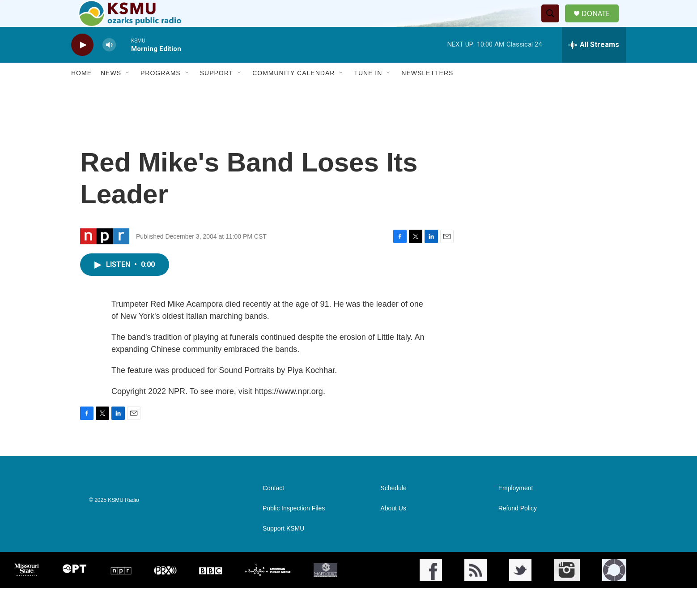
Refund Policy (517, 528)
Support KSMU (283, 548)
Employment (515, 508)
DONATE (601, 23)
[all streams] (594, 65)
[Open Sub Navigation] (128, 93)
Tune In (368, 93)
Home (81, 93)
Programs (160, 93)
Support (216, 93)
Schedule (393, 508)
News (111, 93)
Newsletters (427, 93)
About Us (393, 528)
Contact (273, 508)
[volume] (109, 65)
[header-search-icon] (554, 24)
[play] (82, 65)
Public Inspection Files (294, 528)
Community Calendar (293, 93)
